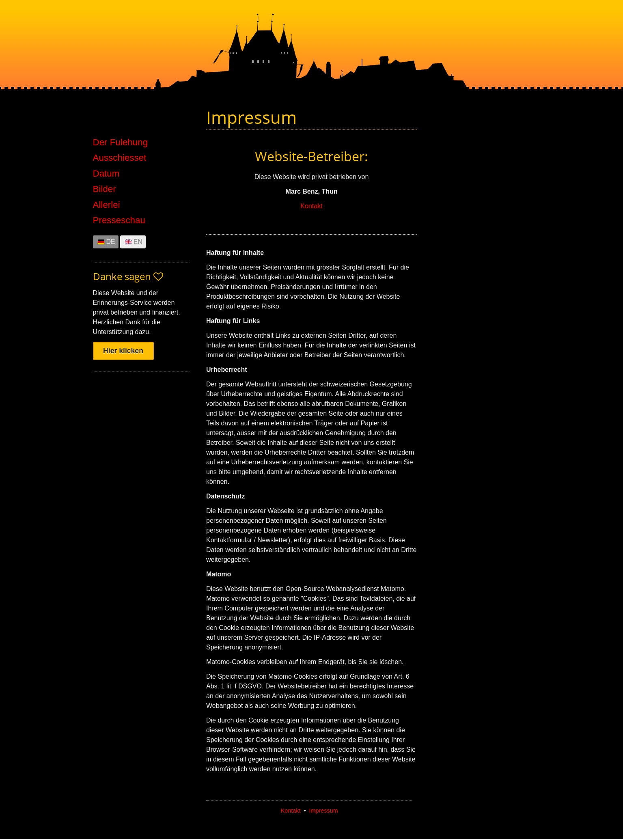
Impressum (323, 810)
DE (110, 241)
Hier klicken (123, 351)
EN (138, 241)
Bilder (104, 189)
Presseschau (119, 220)
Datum (106, 173)
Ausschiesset (120, 157)
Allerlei (106, 205)
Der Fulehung (120, 142)
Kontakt (311, 206)
